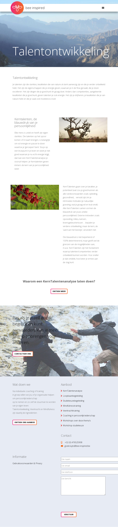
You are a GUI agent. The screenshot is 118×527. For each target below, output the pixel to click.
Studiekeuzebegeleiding (73, 400)
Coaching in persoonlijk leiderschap (79, 415)
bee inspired (28, 7)
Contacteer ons (22, 354)
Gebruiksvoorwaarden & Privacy (27, 463)
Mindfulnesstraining (72, 405)
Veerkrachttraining (71, 410)
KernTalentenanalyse (72, 390)
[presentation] (80, 502)
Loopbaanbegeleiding (73, 395)
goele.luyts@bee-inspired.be (77, 446)
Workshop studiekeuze (73, 425)
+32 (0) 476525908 (73, 442)
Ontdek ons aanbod (24, 422)
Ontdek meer (59, 291)
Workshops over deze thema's (77, 420)
